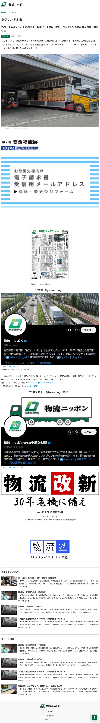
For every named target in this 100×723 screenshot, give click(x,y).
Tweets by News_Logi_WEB (12, 467)
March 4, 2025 (32, 386)
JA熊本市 (6, 128)
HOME (50, 712)
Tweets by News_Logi (10, 366)
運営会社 (50, 716)
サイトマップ (50, 720)
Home (3, 12)
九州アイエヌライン (21, 128)
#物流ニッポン (13, 376)
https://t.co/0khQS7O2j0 (46, 383)
